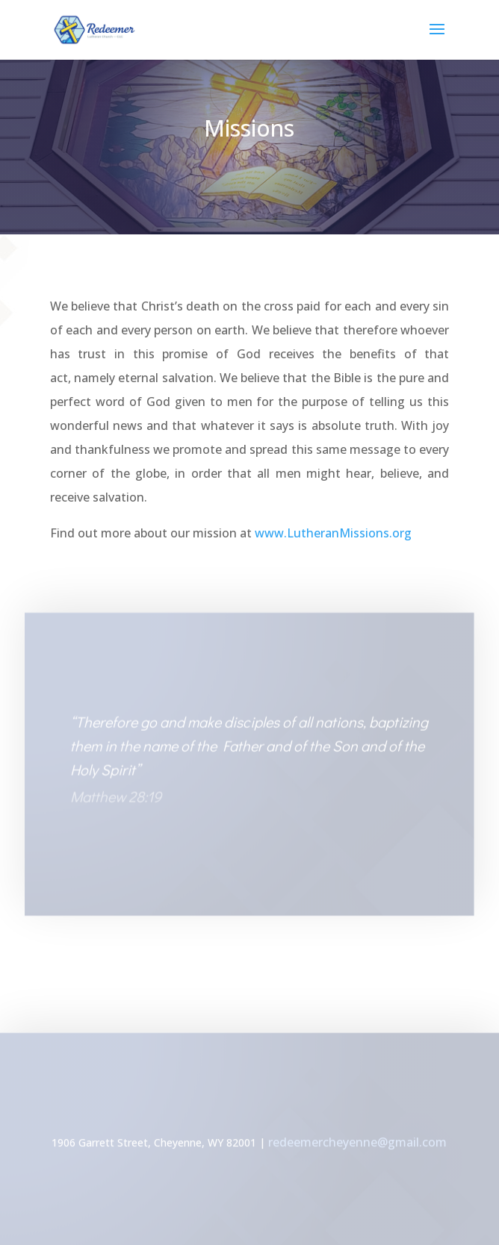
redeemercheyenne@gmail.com (357, 1143)
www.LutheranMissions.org (332, 533)
